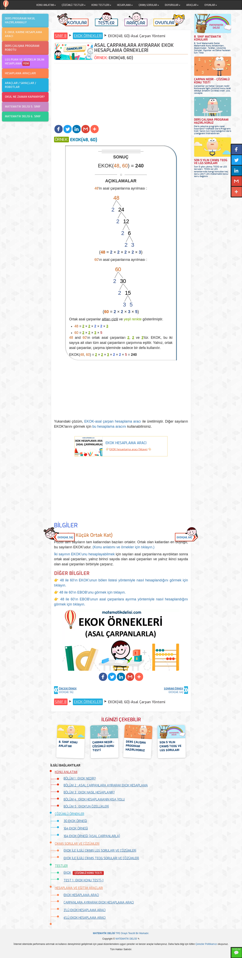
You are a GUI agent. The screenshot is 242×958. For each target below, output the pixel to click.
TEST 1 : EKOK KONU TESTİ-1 (83, 880)
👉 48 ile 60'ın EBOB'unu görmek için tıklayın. (90, 592)
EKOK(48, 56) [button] (65, 537)
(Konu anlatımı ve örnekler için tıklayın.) (123, 547)
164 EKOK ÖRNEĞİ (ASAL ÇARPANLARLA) (92, 836)
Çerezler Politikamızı (206, 944)
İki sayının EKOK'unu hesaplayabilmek (84, 554)
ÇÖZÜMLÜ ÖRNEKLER (69, 814)
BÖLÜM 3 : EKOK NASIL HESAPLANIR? (89, 792)
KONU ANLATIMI (66, 772)
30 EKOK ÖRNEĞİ (75, 821)
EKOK (67, 873)
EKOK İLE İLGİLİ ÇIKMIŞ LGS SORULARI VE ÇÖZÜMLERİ (100, 851)
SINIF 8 (61, 35)
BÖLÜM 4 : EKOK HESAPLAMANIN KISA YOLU (94, 799)
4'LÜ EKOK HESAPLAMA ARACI (85, 918)
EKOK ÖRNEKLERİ (88, 35)
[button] (58, 129)
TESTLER (61, 866)
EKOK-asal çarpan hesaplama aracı (112, 421)
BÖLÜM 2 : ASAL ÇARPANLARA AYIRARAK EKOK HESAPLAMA (106, 785)
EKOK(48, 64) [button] (184, 537)
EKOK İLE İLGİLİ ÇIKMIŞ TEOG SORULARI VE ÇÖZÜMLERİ (101, 858)
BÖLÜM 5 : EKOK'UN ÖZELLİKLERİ (86, 806)
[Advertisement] (121, 94)
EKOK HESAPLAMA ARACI (81, 895)
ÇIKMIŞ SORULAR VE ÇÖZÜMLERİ (77, 844)
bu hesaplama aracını (109, 426)
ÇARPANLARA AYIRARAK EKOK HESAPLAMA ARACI (99, 902)
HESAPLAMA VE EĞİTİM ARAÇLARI (79, 888)
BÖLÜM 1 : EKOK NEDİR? (80, 778)
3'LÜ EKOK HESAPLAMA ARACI (85, 910)
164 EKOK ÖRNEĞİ (76, 828)
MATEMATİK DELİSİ (126, 938)
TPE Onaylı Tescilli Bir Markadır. (121, 933)
